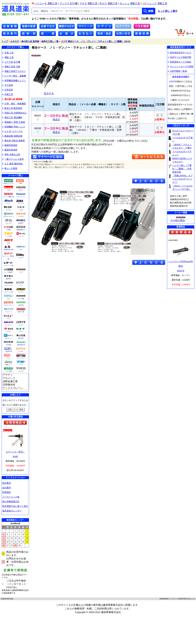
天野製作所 (15, 385)
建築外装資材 (10, 150)
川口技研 (8, 345)
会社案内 (6, 487)
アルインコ (8, 312)
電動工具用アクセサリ (14, 71)
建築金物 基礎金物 (12, 136)
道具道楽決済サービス (179, 52)
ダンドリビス (21, 358)
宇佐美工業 (8, 351)
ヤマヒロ (21, 371)
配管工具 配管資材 (12, 108)
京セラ (21, 190)
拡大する (48, 92)
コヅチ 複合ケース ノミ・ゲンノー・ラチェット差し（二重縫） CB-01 (96, 41)
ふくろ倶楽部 (9, 272)
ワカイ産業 (8, 371)
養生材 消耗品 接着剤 (14, 140)
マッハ (9, 203)
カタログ (14, 41)
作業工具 (8, 94)
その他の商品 (177, 220)
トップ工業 (8, 236)
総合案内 (6, 483)
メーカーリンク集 (10, 497)
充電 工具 (8, 53)
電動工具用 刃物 (11, 66)
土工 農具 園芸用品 (13, 163)
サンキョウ (8, 325)
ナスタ (21, 351)
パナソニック (21, 196)
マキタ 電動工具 (88, 3)
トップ (4, 41)
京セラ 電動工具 (108, 3)
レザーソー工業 (8, 265)
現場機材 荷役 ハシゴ (14, 126)
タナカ (9, 331)
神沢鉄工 (21, 223)
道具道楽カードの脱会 (179, 62)
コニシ (9, 358)
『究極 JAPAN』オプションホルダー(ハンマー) (182, 178)
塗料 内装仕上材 (11, 154)
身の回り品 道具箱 (30, 41)
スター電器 (21, 298)
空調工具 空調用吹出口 (15, 113)
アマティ (15, 375)
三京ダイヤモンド (8, 216)
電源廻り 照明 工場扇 (14, 122)
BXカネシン (8, 338)
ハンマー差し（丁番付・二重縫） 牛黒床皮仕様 (182, 168)
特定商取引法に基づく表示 (15, 506)
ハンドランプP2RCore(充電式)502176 (180, 266)
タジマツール (9, 285)
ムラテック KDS (8, 292)
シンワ (21, 285)
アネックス (21, 203)
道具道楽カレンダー (12, 511)
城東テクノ (8, 364)
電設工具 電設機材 (12, 117)
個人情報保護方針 (10, 501)
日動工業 (21, 305)
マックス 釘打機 (68, 3)
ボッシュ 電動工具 (130, 3)
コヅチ (21, 272)
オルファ (21, 292)
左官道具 (8, 89)
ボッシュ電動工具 (8, 196)
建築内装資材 (10, 145)
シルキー (21, 257)
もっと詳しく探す (168, 11)
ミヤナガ (21, 216)
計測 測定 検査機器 (14, 103)
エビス (9, 298)
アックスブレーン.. (15, 388)
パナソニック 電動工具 (154, 3)
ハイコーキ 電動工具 (45, 3)
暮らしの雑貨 (10, 168)
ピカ (8, 318)
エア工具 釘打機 (11, 62)
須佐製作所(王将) (8, 249)
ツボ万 (21, 210)
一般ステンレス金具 (13, 159)
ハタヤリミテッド (8, 305)
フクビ (21, 364)
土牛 (21, 249)
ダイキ (21, 325)
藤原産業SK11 (21, 229)
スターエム (8, 223)
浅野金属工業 (21, 345)
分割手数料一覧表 (177, 71)
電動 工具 (8, 57)
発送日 (56, 118)
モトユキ (8, 210)
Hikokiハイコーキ (8, 183)
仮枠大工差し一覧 (50, 41)
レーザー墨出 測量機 (14, 76)
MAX (20, 183)
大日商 (9, 229)
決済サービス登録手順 (179, 57)
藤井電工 (8, 279)
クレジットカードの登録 (180, 66)
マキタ (9, 190)
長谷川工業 (21, 312)
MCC (8, 243)
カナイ (21, 331)
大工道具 (8, 85)
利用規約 (6, 492)
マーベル (21, 236)
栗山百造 (21, 338)
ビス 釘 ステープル (13, 131)
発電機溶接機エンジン (14, 80)
